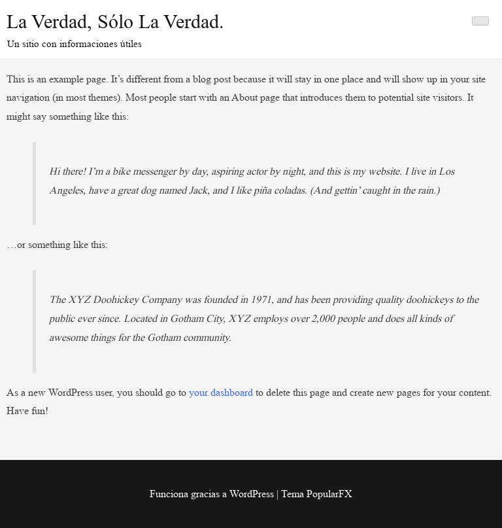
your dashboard (221, 392)
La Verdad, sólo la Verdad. (115, 21)
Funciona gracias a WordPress (213, 493)
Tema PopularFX (316, 493)
